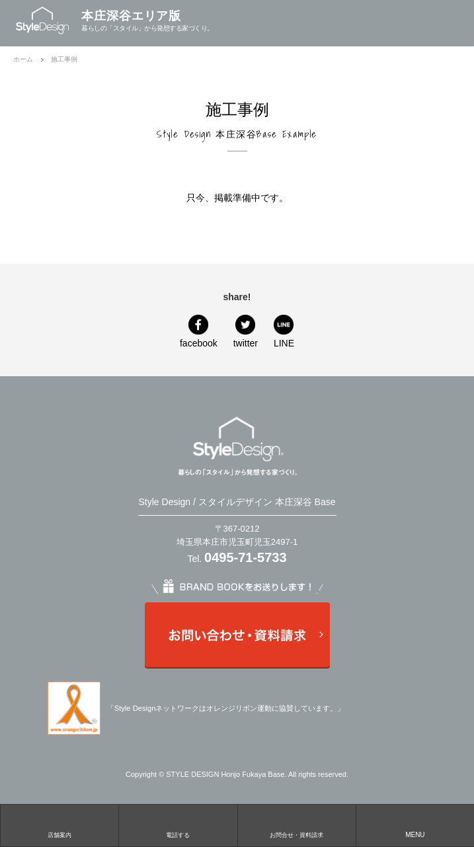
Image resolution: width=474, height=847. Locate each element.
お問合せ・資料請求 (296, 835)
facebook (198, 343)
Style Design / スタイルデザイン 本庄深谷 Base (237, 502)
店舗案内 (59, 835)
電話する (178, 835)
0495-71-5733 (245, 557)
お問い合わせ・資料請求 (237, 635)
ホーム (23, 59)
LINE (284, 343)
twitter (245, 343)
